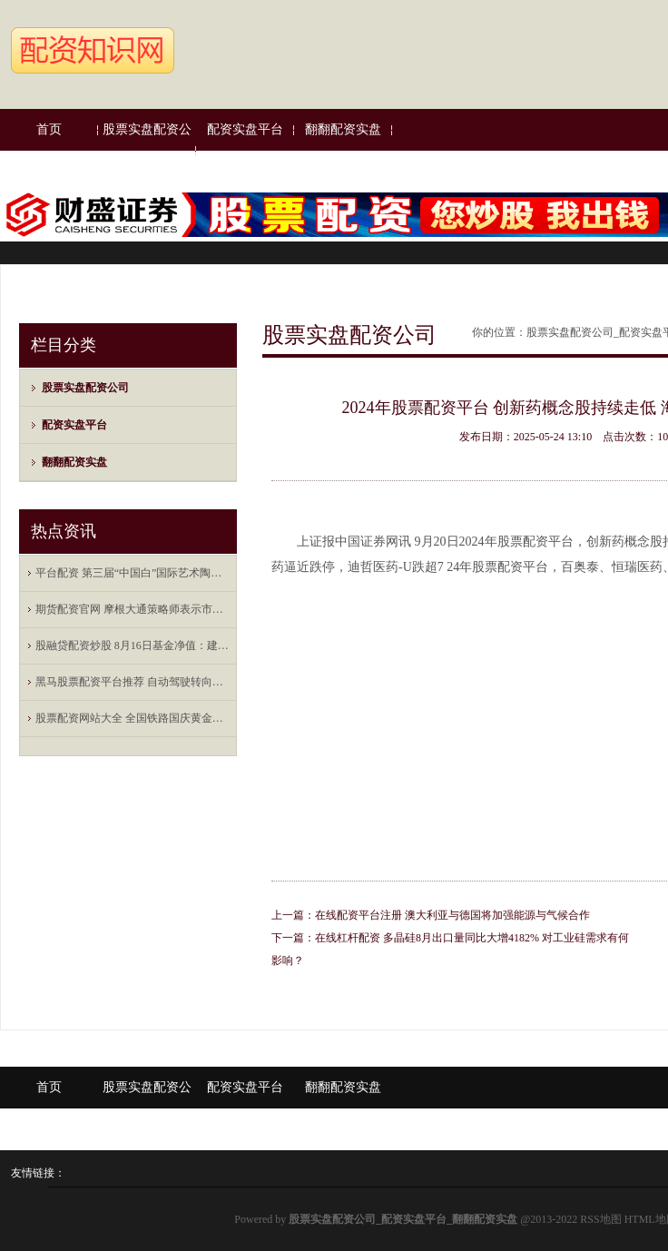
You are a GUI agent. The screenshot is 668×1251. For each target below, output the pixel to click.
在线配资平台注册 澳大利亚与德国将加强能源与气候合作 (452, 915)
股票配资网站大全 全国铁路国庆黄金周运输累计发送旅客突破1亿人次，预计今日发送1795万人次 (132, 718)
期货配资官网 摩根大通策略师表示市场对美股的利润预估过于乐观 (132, 609)
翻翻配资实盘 (343, 129)
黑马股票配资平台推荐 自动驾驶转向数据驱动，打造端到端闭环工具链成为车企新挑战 (132, 681)
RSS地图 (600, 1219)
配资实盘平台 (245, 129)
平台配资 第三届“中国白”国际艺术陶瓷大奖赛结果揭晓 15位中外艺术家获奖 (132, 572)
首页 (49, 129)
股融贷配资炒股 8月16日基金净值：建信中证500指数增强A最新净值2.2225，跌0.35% (132, 645)
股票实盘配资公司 (147, 150)
